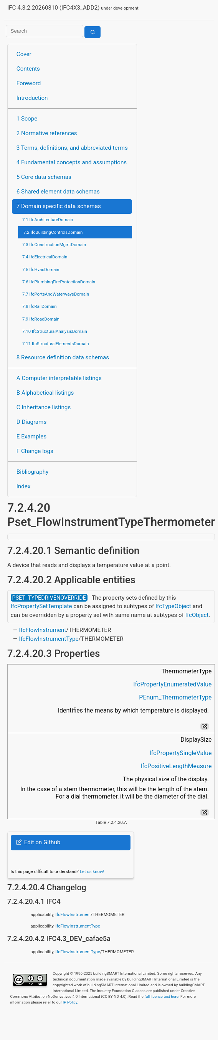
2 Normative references (47, 133)
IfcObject (197, 615)
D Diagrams (31, 421)
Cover (24, 54)
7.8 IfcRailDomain (39, 306)
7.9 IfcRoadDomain (40, 319)
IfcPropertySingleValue (181, 753)
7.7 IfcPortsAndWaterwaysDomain (55, 294)
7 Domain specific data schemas (59, 206)
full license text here (161, 996)
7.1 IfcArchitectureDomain (47, 219)
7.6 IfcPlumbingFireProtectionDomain (58, 281)
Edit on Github (38, 842)
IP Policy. (70, 1002)
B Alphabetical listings (45, 392)
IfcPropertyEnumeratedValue (172, 684)
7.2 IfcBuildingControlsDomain (53, 232)
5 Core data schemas (44, 177)
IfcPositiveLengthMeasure (176, 766)
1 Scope (27, 118)
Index (24, 486)
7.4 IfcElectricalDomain (44, 257)
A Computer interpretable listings (59, 378)
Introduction (32, 97)
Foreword (29, 83)
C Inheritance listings (44, 407)
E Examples (31, 436)
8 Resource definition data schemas (63, 357)
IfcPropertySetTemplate (41, 606)
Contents (28, 68)
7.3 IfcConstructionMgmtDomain (54, 244)
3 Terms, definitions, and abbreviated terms (72, 147)
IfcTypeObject (173, 606)
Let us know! (92, 871)
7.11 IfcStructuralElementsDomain (55, 343)
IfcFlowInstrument (42, 630)
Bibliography (32, 471)
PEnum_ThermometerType (175, 697)
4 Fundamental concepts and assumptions (72, 162)
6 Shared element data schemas (58, 191)
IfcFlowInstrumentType (48, 638)
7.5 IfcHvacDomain (40, 269)
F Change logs (35, 451)
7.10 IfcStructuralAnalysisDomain (54, 331)
